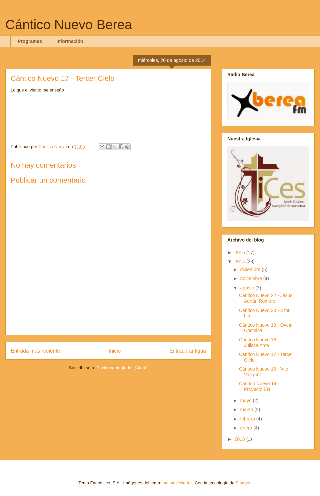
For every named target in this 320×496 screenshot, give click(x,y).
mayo (246, 400)
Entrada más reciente (35, 351)
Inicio (115, 351)
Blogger (243, 482)
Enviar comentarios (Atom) (122, 367)
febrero (248, 418)
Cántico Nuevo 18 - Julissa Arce (259, 342)
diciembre (251, 269)
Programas (30, 41)
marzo (247, 409)
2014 (240, 261)
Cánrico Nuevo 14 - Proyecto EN (259, 386)
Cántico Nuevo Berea (68, 24)
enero (246, 427)
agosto (247, 287)
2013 (240, 439)
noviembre (251, 278)
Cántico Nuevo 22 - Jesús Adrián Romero (265, 298)
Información (69, 41)
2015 (240, 252)
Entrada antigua (187, 351)
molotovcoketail (177, 482)
